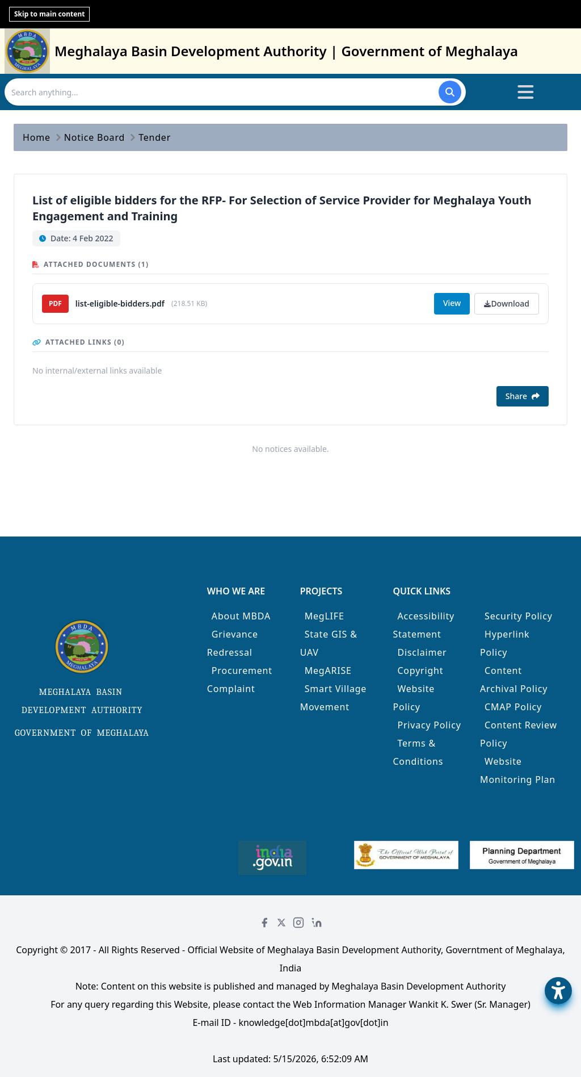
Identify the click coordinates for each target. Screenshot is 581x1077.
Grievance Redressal (232, 643)
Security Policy (519, 616)
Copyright (420, 670)
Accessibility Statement (423, 625)
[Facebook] (264, 922)
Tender (154, 137)
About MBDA (241, 616)
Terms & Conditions (418, 752)
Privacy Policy (429, 725)
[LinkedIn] (316, 922)
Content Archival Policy (514, 679)
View (452, 302)
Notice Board (94, 137)
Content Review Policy (518, 734)
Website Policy (414, 697)
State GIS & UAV (328, 643)
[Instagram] (298, 922)
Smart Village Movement (333, 697)
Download (506, 303)
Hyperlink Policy (504, 643)
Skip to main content (49, 14)
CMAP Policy (513, 707)
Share (523, 396)
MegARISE (328, 670)
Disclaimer (422, 652)
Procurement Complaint (239, 679)
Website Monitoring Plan (517, 770)
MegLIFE (324, 616)
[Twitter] (281, 922)
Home (36, 137)
